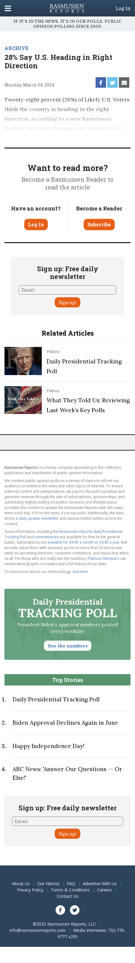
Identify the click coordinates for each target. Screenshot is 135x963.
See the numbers (68, 646)
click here (80, 571)
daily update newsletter (39, 518)
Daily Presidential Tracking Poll (56, 699)
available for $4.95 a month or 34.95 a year (83, 542)
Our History (48, 883)
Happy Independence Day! (48, 746)
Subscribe (99, 224)
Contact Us (67, 896)
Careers (104, 890)
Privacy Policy (30, 890)
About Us (21, 883)
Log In (123, 8)
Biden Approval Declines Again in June (65, 722)
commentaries (46, 536)
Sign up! (67, 302)
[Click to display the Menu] (8, 8)
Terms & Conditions (70, 890)
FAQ (71, 883)
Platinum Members (103, 558)
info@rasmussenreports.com (38, 930)
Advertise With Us (100, 883)
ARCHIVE (16, 48)
